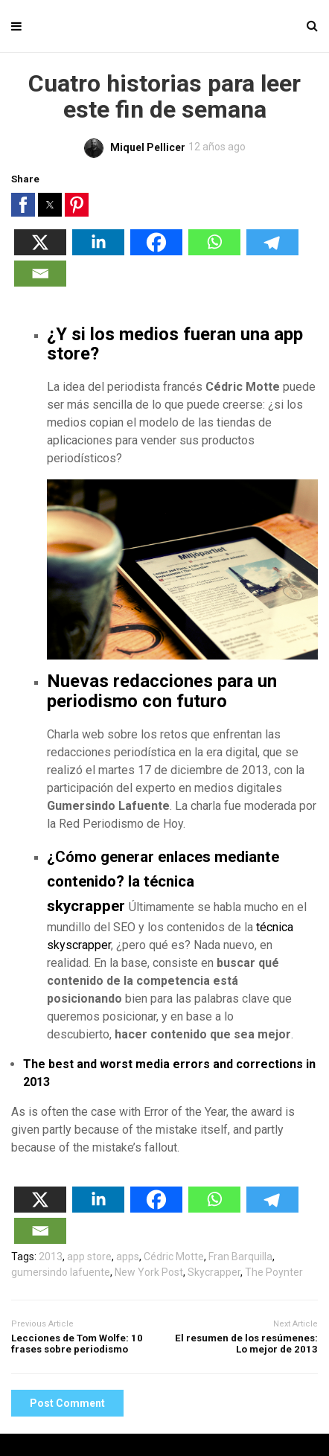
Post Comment (67, 1403)
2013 (51, 1256)
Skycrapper (214, 1272)
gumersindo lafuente (60, 1272)
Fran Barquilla (240, 1256)
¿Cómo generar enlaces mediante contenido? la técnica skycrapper (163, 881)
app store (89, 1256)
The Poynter (274, 1272)
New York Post (149, 1272)
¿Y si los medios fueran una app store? (175, 344)
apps (127, 1256)
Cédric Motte (174, 1256)
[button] (23, 205)
